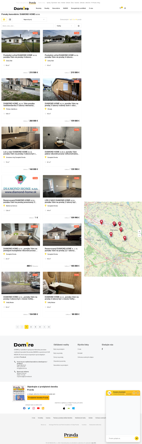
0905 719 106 (21, 375)
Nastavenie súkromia (95, 424)
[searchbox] (28, 25)
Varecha (76, 2)
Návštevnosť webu (80, 418)
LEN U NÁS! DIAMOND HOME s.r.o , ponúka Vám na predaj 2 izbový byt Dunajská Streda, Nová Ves (60, 201)
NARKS (65, 8)
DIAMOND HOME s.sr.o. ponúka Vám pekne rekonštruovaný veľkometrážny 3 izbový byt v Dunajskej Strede (62, 153)
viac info (93, 443)
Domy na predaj (58, 357)
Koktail (63, 2)
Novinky (38, 8)
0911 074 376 (21, 366)
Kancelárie (56, 8)
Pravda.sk (23, 357)
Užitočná (87, 2)
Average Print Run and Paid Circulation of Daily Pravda (64, 424)
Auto (59, 2)
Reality (47, 8)
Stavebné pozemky (60, 361)
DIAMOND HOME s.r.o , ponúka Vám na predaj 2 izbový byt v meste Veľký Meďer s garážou (20, 298)
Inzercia (48, 418)
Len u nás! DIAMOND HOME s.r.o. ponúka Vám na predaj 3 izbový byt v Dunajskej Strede (19, 153)
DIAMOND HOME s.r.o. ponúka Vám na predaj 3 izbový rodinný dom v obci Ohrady (61, 104)
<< (17, 327)
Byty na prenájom (59, 349)
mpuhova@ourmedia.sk (24, 376)
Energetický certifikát (78, 8)
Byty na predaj (58, 353)
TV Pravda (94, 2)
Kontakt (80, 353)
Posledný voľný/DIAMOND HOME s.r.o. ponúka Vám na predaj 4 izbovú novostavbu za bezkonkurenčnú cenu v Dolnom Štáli (20, 56)
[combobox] (34, 19)
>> (49, 327)
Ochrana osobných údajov (86, 357)
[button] (139, 231)
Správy (49, 2)
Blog (98, 2)
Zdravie (68, 2)
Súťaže (90, 418)
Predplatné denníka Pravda (38, 398)
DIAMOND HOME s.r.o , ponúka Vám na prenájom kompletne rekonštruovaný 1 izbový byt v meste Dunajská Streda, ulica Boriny (20, 250)
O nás (91, 8)
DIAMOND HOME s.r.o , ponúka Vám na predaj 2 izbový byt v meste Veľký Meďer (62, 298)
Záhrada (82, 2)
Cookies (84, 424)
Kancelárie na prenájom (61, 365)
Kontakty (40, 418)
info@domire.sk (22, 368)
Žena (72, 2)
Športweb (54, 2)
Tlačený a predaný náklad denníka (62, 418)
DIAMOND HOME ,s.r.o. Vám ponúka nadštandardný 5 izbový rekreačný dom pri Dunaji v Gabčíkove (19, 104)
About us (43, 424)
